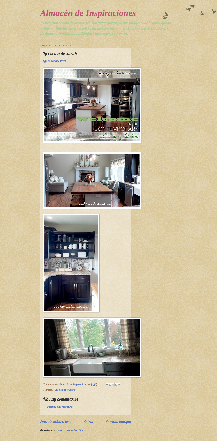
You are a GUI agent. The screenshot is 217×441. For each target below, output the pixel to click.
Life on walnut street (54, 61)
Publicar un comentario (60, 406)
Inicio (88, 421)
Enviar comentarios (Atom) (70, 430)
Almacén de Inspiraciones (88, 13)
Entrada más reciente (56, 421)
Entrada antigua (118, 421)
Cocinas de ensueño (65, 389)
